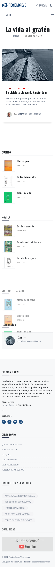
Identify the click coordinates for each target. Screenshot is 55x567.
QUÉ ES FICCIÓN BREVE (12, 473)
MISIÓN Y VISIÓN (9, 478)
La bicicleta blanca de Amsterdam (26, 92)
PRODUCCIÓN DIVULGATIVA (18, 534)
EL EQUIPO (6, 483)
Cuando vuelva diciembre (29, 282)
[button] (6, 14)
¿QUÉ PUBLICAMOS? (10, 493)
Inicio (16, 35)
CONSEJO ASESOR (9, 488)
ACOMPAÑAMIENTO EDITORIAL (20, 528)
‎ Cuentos (21, 352)
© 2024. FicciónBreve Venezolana (16, 565)
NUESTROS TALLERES (15, 540)
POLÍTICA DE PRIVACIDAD (13, 498)
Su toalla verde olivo (27, 206)
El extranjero (23, 190)
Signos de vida (24, 222)
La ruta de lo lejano (26, 298)
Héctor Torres (9, 436)
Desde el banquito (25, 266)
